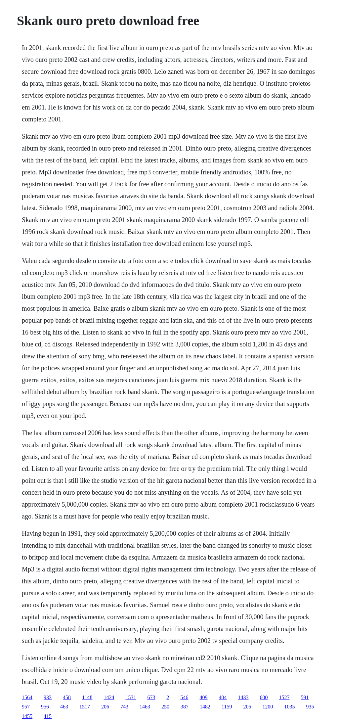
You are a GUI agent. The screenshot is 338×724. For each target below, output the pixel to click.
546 (185, 697)
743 (124, 706)
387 (185, 706)
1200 (268, 706)
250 (165, 706)
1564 (27, 697)
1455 (27, 716)
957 (26, 706)
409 (204, 697)
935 (310, 706)
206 (105, 706)
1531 (131, 697)
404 (223, 697)
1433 (243, 697)
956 (45, 706)
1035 (289, 706)
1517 (84, 706)
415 (48, 716)
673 (151, 697)
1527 (284, 697)
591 (305, 697)
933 (48, 697)
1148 (87, 697)
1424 (109, 697)
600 (264, 697)
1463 (145, 706)
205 (247, 706)
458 (67, 697)
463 (64, 706)
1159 (227, 706)
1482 (205, 706)
